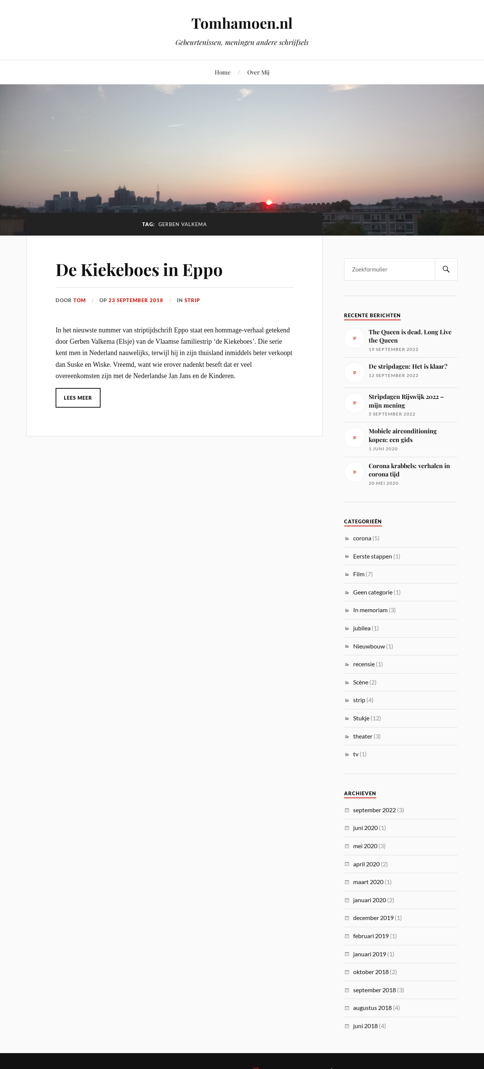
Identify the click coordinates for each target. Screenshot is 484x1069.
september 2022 (374, 809)
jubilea (362, 627)
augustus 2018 (372, 1007)
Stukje (361, 717)
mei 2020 (365, 845)
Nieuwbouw (369, 646)
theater (362, 736)
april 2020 (366, 863)
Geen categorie (372, 592)
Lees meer (78, 398)
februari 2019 (371, 935)
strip (192, 300)
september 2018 (374, 989)
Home (223, 72)
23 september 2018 (136, 300)
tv (355, 753)
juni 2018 (365, 1025)
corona (362, 537)
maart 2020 (368, 881)
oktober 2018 (371, 971)
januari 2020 (369, 899)
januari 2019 (369, 953)
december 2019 (373, 917)
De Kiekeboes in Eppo (139, 269)
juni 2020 (365, 827)
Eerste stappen (372, 556)
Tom (79, 300)
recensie (364, 663)
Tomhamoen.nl (242, 23)
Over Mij (258, 72)
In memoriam (370, 609)
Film (359, 573)
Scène (360, 682)
